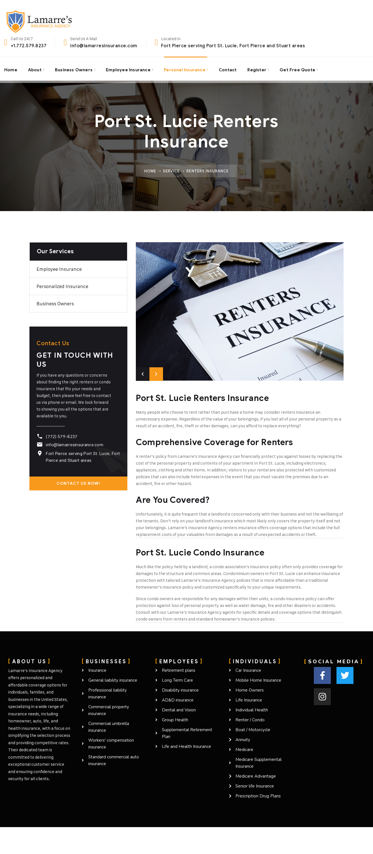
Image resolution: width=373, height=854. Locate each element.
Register (258, 68)
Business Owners (74, 68)
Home (10, 68)
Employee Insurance (129, 68)
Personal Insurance (186, 68)
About (35, 68)
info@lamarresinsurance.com (103, 45)
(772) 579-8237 (60, 436)
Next (156, 374)
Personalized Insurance (62, 286)
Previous (142, 374)
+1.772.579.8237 (28, 45)
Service (171, 171)
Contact (229, 68)
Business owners (55, 303)
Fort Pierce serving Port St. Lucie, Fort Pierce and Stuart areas (233, 45)
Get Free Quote (300, 68)
